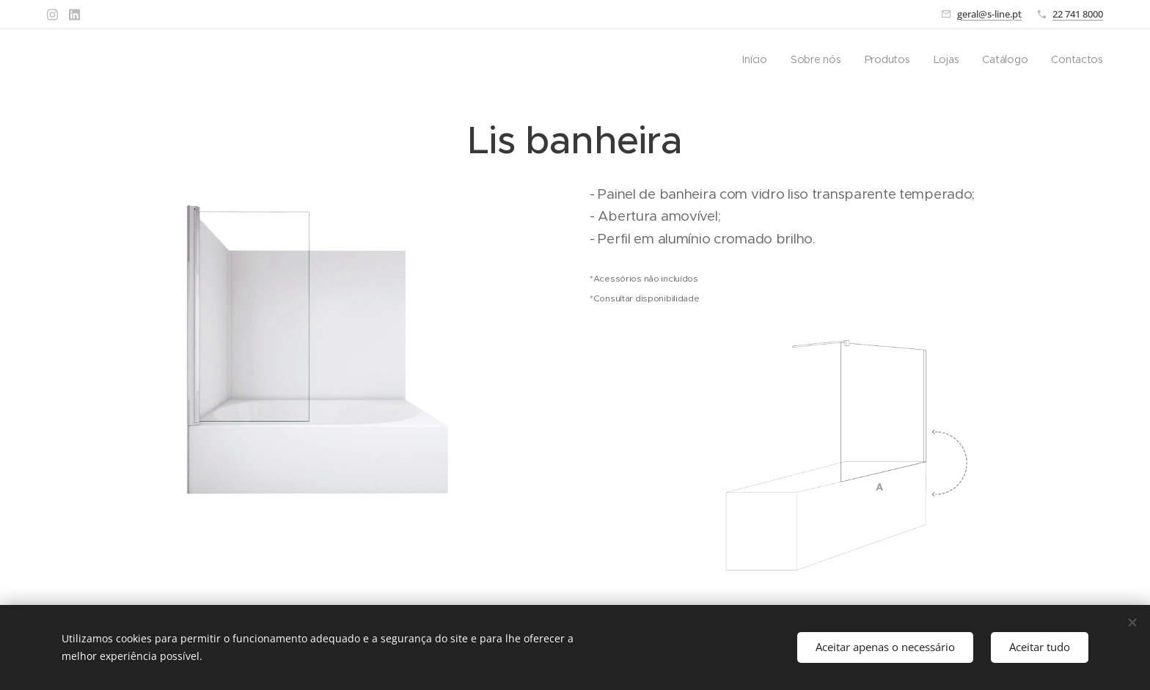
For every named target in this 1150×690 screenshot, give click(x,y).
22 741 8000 (1077, 14)
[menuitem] (759, 59)
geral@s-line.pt (989, 14)
